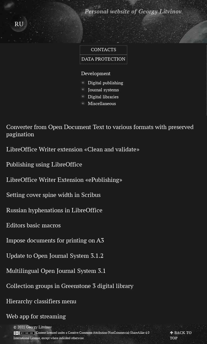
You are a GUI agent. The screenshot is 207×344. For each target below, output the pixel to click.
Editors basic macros (33, 225)
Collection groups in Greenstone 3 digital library (69, 285)
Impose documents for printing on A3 (55, 240)
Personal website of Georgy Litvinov (133, 12)
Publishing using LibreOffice (44, 164)
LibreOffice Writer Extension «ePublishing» (64, 179)
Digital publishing (105, 82)
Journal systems (103, 89)
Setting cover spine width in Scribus (53, 194)
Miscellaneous (102, 103)
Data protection (103, 59)
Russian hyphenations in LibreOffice (54, 210)
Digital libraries (103, 96)
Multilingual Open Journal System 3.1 (56, 270)
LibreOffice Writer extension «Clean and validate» (73, 149)
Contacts (103, 49)
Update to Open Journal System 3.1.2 (55, 255)
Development (96, 73)
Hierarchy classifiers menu (41, 301)
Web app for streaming (36, 316)
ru (19, 23)
